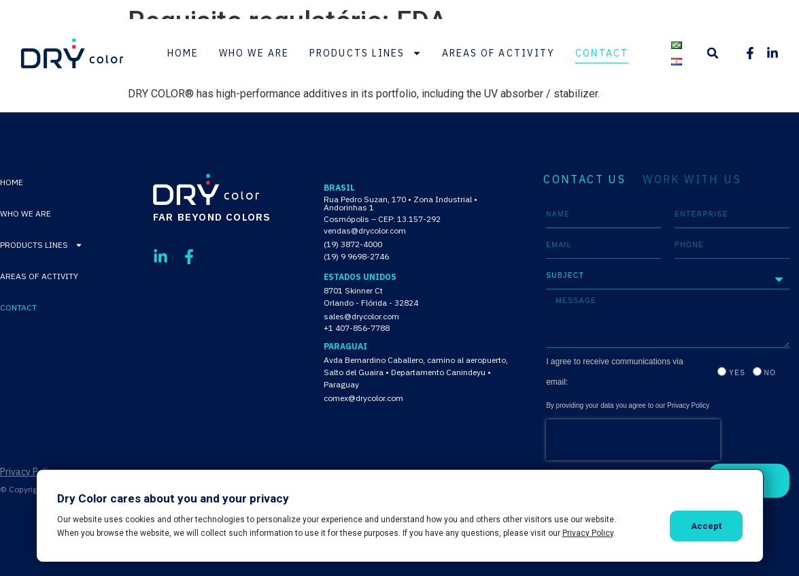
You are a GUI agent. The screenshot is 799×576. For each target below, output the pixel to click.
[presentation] (633, 439)
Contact (601, 53)
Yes (737, 373)
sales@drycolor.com (361, 316)
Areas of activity (499, 53)
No (770, 373)
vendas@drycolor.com (365, 230)
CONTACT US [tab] (584, 179)
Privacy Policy (29, 472)
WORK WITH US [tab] (692, 179)
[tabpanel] (667, 349)
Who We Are (254, 53)
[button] (712, 53)
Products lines (365, 53)
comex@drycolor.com (363, 398)
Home (183, 53)
